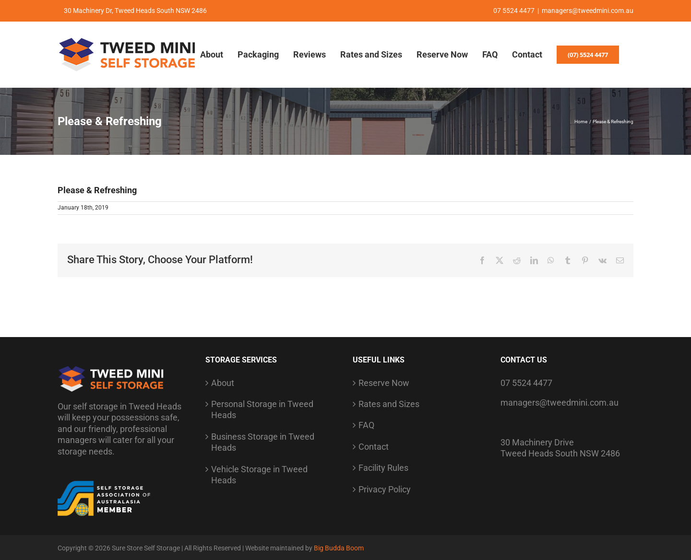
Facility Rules (383, 468)
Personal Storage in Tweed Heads (262, 409)
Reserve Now (383, 383)
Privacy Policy (384, 489)
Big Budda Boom (339, 548)
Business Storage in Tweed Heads (262, 442)
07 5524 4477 (526, 383)
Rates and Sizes (388, 404)
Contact (373, 447)
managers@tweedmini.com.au (587, 10)
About (222, 383)
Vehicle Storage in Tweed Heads (259, 474)
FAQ (366, 425)
